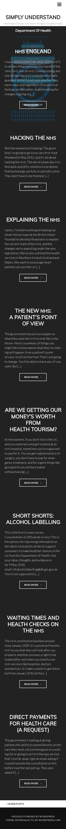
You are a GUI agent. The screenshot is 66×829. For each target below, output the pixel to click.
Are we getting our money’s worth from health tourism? (33, 420)
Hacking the (33, 138)
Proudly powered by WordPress (33, 816)
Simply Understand (33, 17)
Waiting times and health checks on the (33, 624)
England (33, 51)
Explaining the (33, 219)
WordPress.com (49, 820)
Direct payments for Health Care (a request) (33, 723)
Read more (29, 106)
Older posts (14, 803)
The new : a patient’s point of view (33, 317)
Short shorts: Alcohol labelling (33, 519)
